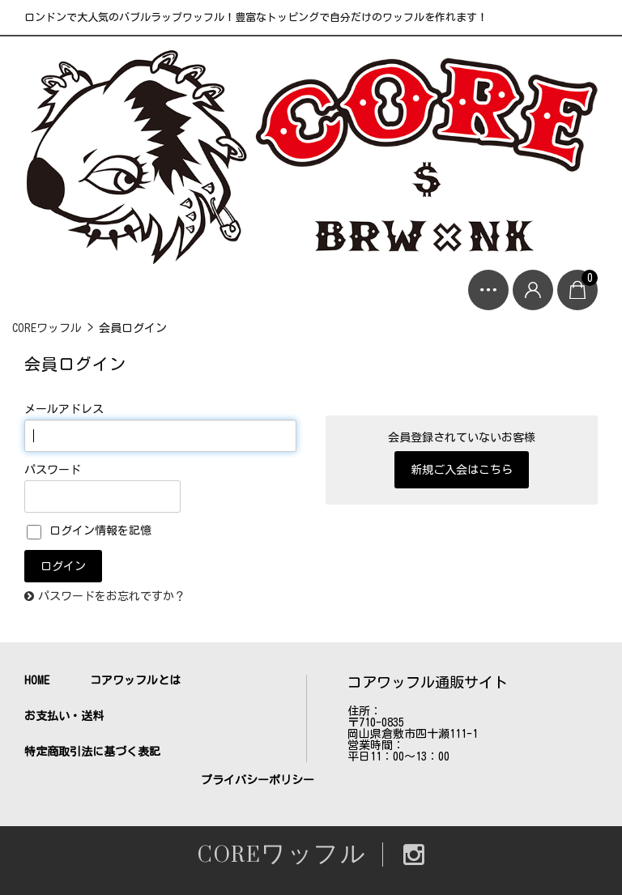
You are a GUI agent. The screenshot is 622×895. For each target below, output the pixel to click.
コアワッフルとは (135, 680)
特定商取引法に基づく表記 (92, 751)
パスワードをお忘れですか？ (111, 596)
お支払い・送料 (64, 716)
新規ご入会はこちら (462, 469)
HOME (36, 680)
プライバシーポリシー (257, 780)
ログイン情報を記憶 (89, 530)
